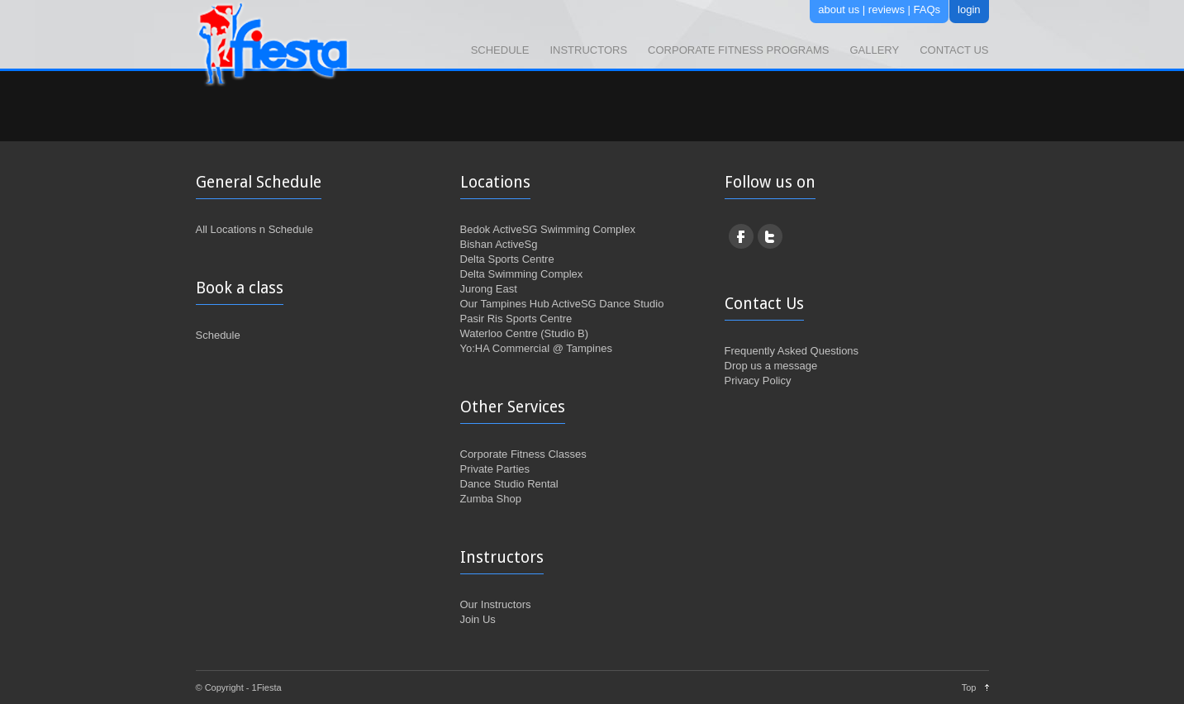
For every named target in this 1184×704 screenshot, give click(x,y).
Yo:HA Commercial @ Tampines (536, 348)
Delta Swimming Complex (521, 274)
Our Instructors (495, 604)
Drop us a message (771, 365)
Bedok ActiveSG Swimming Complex (547, 229)
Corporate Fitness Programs (738, 50)
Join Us (478, 619)
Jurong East (488, 289)
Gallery (874, 50)
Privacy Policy (758, 380)
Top (969, 687)
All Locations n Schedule (254, 229)
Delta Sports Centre (507, 259)
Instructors (588, 50)
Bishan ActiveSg (499, 244)
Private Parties (495, 469)
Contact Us (954, 50)
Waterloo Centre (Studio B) (524, 333)
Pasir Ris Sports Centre (516, 318)
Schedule (500, 50)
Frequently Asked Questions (792, 351)
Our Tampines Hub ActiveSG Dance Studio (562, 303)
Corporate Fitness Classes (523, 454)
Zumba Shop (490, 498)
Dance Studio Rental (509, 484)
